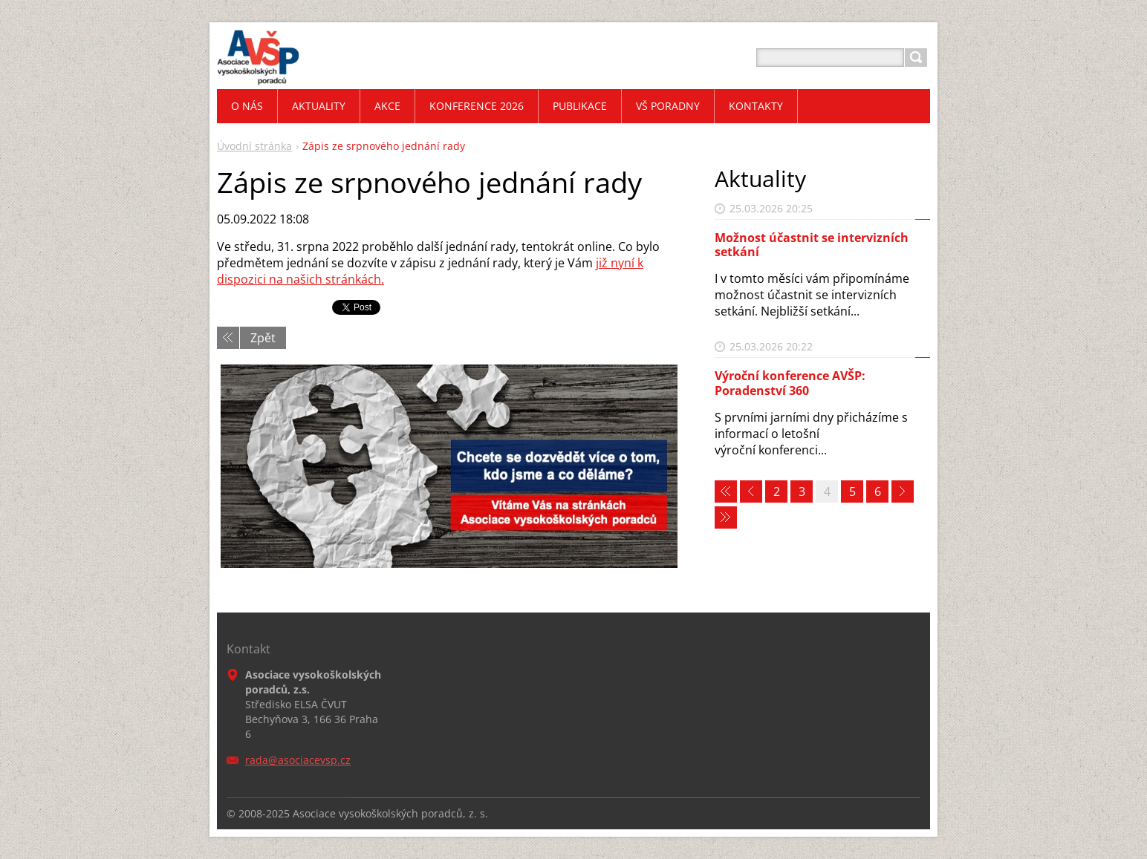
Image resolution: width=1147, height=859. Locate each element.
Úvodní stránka (254, 146)
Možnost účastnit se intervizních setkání (812, 244)
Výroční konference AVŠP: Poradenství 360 (790, 383)
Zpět (263, 338)
